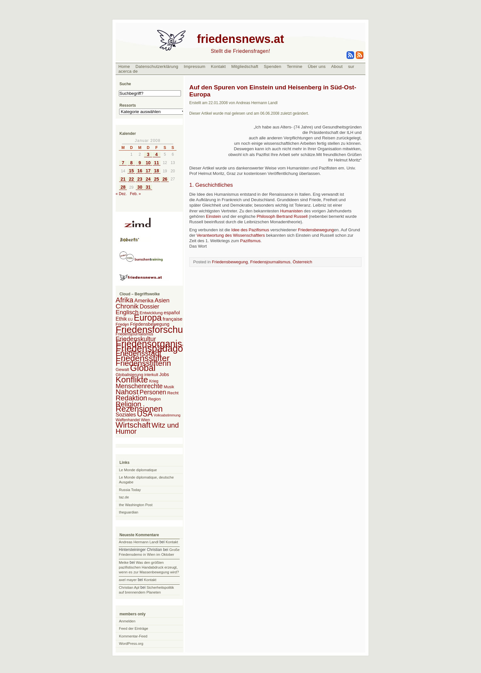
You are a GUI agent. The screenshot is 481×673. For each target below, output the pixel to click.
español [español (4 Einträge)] (172, 312)
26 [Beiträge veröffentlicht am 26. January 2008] (164, 179)
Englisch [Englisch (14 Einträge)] (127, 312)
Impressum (195, 66)
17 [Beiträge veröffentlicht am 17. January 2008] (148, 170)
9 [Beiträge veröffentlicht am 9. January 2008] (140, 162)
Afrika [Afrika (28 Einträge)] (124, 300)
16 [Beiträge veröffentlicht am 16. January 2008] (139, 170)
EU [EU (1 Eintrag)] (130, 319)
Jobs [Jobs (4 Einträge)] (164, 374)
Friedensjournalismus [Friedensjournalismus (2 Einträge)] (134, 334)
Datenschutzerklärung (156, 66)
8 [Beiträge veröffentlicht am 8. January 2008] (131, 162)
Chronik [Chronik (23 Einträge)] (127, 306)
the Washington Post (136, 505)
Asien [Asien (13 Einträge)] (162, 300)
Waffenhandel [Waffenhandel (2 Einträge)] (128, 420)
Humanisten (292, 211)
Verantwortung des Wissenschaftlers (231, 235)
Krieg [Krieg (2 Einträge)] (154, 381)
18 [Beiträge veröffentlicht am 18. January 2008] (156, 170)
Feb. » (135, 194)
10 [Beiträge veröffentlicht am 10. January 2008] (148, 162)
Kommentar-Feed (133, 636)
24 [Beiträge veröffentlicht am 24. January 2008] (148, 179)
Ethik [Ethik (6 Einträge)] (121, 319)
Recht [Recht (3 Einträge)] (172, 392)
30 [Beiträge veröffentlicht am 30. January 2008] (139, 187)
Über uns (317, 66)
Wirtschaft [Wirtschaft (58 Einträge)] (133, 425)
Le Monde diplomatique (138, 470)
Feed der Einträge (133, 628)
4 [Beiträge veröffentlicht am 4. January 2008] (156, 154)
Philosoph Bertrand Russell (282, 216)
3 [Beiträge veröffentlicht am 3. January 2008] (148, 154)
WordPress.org (131, 643)
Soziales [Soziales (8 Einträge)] (126, 415)
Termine (294, 66)
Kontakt (218, 66)
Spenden (272, 66)
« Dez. (121, 194)
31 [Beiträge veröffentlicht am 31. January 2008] (148, 187)
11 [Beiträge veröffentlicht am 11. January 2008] (156, 162)
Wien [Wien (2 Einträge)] (145, 420)
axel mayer (128, 580)
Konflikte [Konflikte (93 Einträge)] (132, 379)
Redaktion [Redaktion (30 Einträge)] (131, 398)
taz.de (124, 497)
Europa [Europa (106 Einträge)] (148, 318)
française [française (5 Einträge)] (173, 319)
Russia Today (130, 490)
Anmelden (127, 621)
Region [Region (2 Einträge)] (154, 399)
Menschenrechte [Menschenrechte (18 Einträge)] (139, 386)
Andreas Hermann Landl (138, 542)
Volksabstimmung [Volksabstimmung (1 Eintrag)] (167, 415)
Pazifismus (250, 240)
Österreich (302, 261)
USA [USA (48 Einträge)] (145, 413)
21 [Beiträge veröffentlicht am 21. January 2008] (122, 179)
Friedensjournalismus (270, 261)
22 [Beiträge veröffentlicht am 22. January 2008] (131, 179)
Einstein (213, 216)
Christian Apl (129, 587)
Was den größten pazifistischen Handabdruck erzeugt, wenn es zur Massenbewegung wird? (149, 567)
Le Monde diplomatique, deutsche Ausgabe (146, 479)
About (337, 66)
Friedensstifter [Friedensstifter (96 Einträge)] (142, 358)
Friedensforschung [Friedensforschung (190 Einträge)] (154, 329)
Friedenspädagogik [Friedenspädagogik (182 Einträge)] (155, 348)
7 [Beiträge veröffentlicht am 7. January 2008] (123, 162)
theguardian (128, 512)
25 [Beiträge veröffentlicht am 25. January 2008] (156, 179)
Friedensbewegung (316, 229)
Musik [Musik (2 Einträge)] (169, 387)
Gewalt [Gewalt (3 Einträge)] (122, 369)
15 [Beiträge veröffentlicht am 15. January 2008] (131, 170)
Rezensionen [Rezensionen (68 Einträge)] (139, 408)
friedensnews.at (240, 38)
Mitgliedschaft (244, 66)
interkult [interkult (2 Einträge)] (151, 375)
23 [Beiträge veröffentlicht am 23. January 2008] (139, 179)
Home (124, 66)
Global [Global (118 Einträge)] (142, 368)
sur (351, 66)
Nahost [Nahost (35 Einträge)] (127, 392)
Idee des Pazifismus (250, 229)
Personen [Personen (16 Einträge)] (153, 392)
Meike (123, 562)
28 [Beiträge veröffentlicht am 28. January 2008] (122, 187)
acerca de (128, 71)
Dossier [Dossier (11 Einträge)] (149, 306)
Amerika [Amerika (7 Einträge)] (144, 300)
